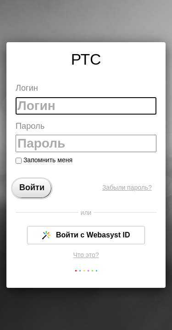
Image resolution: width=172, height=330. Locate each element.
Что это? (86, 255)
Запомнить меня (44, 160)
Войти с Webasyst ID (86, 235)
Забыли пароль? (127, 187)
